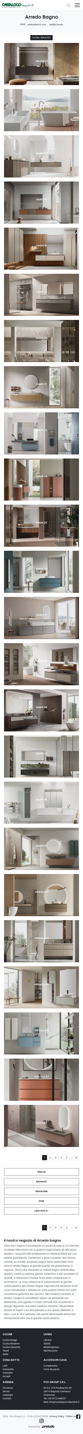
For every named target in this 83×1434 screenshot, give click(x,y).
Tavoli (6, 1350)
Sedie (5, 1354)
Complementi (50, 1365)
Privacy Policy (57, 1416)
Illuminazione (50, 1350)
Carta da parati (51, 1369)
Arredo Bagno (56, 25)
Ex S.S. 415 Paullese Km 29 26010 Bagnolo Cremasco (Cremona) (58, 1391)
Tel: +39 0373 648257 (55, 1398)
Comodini (8, 1372)
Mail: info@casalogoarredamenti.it (61, 1402)
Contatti (7, 1398)
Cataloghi (8, 1395)
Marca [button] (42, 1171)
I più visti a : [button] (42, 1210)
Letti (5, 1365)
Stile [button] (41, 1201)
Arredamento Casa (36, 25)
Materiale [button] (42, 1191)
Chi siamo (8, 1388)
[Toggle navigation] (77, 5)
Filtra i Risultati (41, 37)
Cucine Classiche (11, 1347)
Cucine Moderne (11, 1343)
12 (76, 1157)
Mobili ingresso (51, 1347)
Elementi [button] (41, 1181)
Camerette (8, 1369)
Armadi (6, 1376)
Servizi (6, 1391)
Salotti (47, 1343)
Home (22, 24)
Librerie (47, 1340)
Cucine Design (10, 1340)
